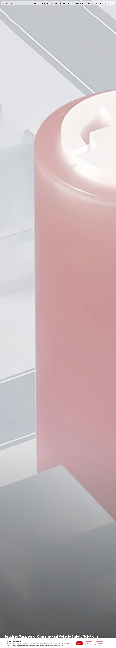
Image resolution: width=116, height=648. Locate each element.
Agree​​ (79, 643)
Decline (89, 643)
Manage (99, 643)
